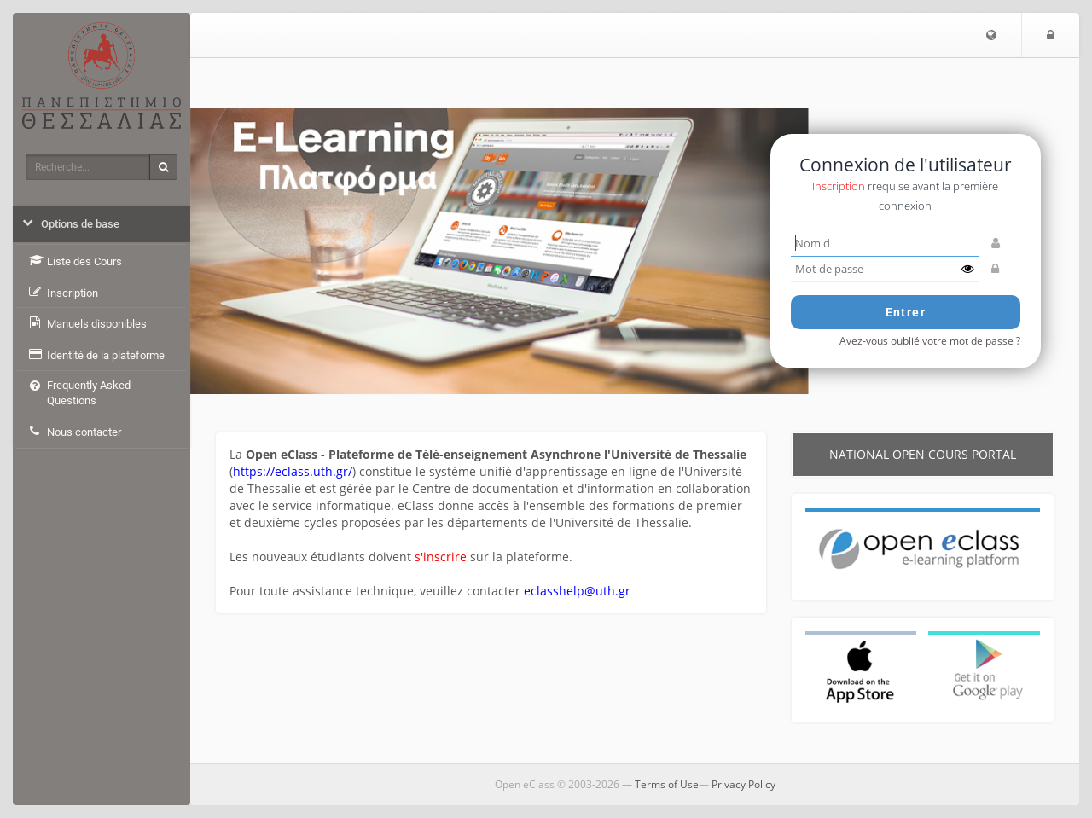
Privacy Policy (743, 784)
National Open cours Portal (922, 454)
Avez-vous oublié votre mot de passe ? (929, 340)
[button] (991, 35)
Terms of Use (667, 784)
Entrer (906, 312)
